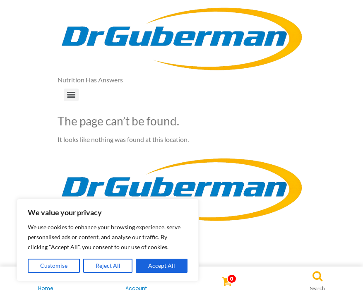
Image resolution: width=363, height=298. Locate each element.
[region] (108, 240)
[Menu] (71, 95)
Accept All (161, 265)
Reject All (108, 265)
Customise (53, 265)
